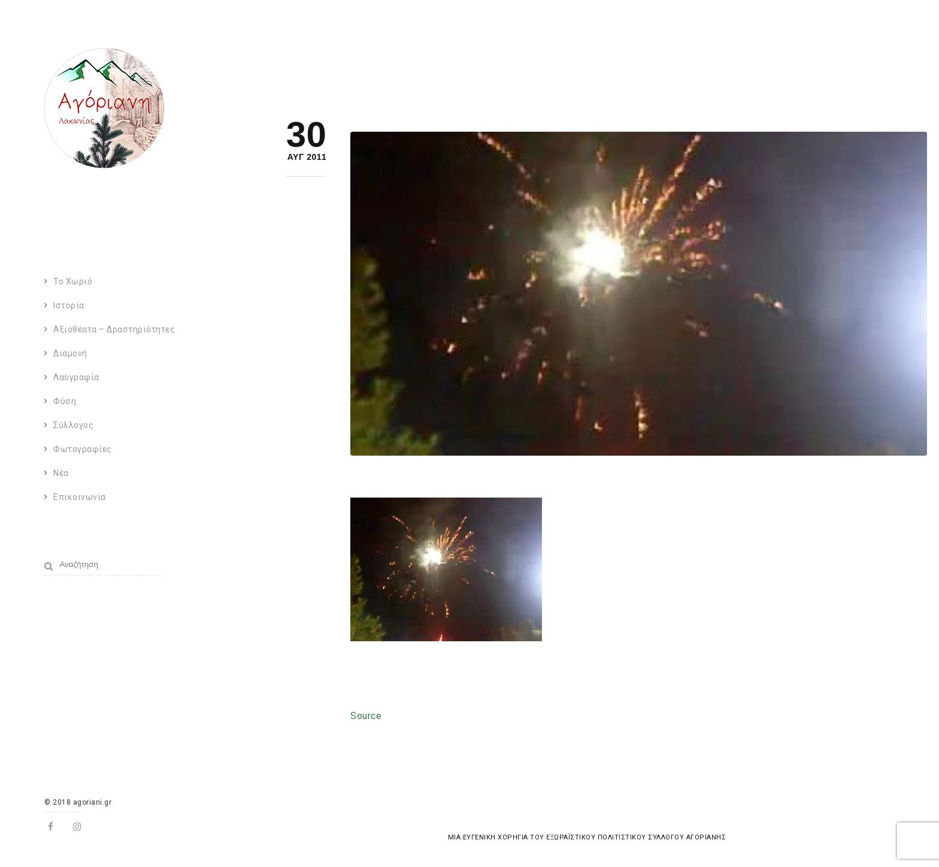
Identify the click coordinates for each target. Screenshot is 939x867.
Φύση (64, 401)
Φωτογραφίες (82, 449)
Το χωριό (72, 281)
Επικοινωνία (79, 497)
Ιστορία (68, 305)
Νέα (61, 473)
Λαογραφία (76, 377)
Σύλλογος (73, 425)
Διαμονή (70, 353)
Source (365, 716)
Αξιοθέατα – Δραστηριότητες (114, 329)
